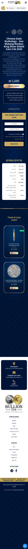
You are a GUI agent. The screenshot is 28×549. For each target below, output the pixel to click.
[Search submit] (3, 8)
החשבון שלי (14, 455)
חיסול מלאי (14, 437)
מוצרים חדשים (14, 429)
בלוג (14, 447)
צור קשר (14, 460)
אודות (14, 452)
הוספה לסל (14, 253)
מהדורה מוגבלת (14, 431)
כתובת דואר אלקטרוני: (14, 375)
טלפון (14, 384)
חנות (14, 426)
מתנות (14, 434)
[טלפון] (14, 381)
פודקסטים (14, 458)
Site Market (7, 490)
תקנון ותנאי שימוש (14, 449)
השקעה (14, 421)
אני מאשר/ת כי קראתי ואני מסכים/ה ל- (14, 136)
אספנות (14, 423)
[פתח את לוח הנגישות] (25, 546)
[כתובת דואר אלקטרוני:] (14, 372)
